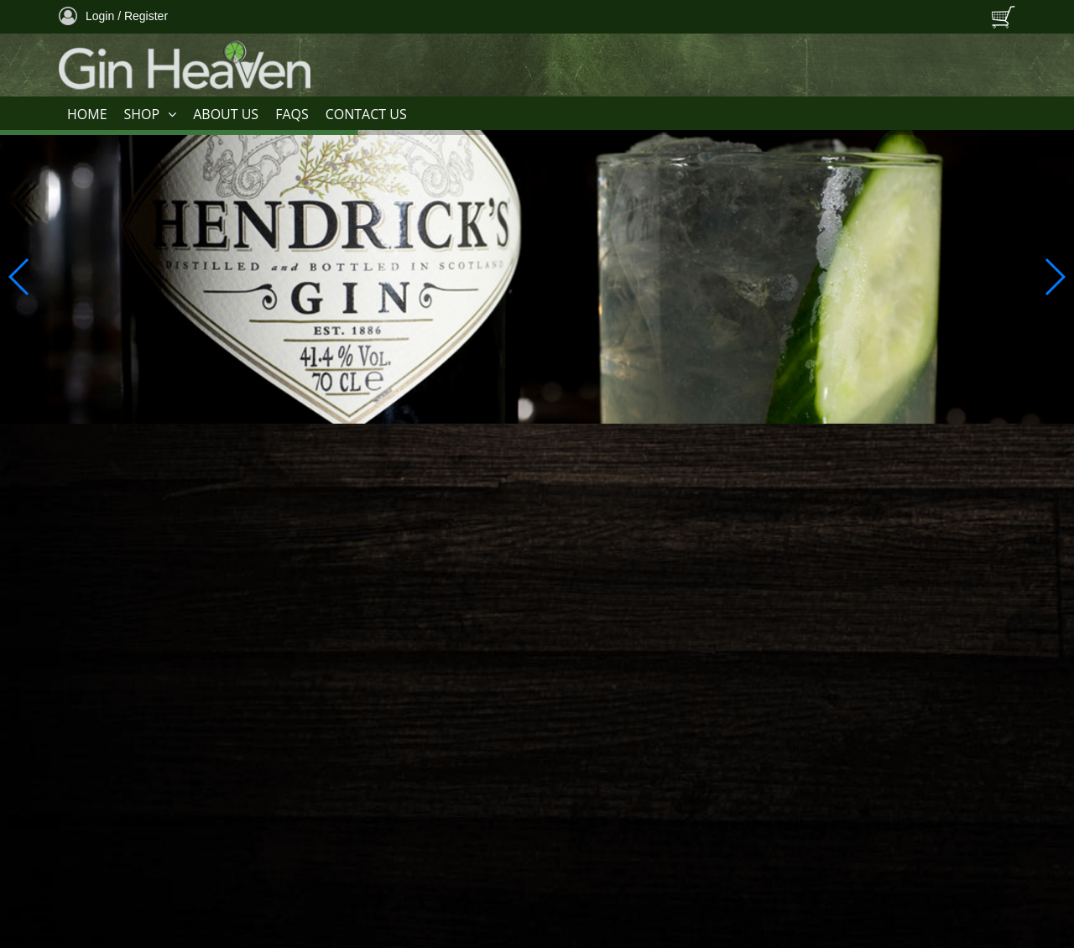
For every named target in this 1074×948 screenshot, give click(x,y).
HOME (87, 114)
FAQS (292, 114)
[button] (1054, 276)
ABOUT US (225, 114)
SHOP (150, 114)
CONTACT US (366, 114)
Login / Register (113, 16)
